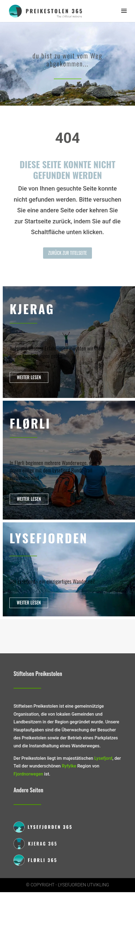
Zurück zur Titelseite (67, 253)
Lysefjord (103, 758)
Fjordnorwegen (28, 774)
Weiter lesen (29, 377)
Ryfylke (69, 766)
